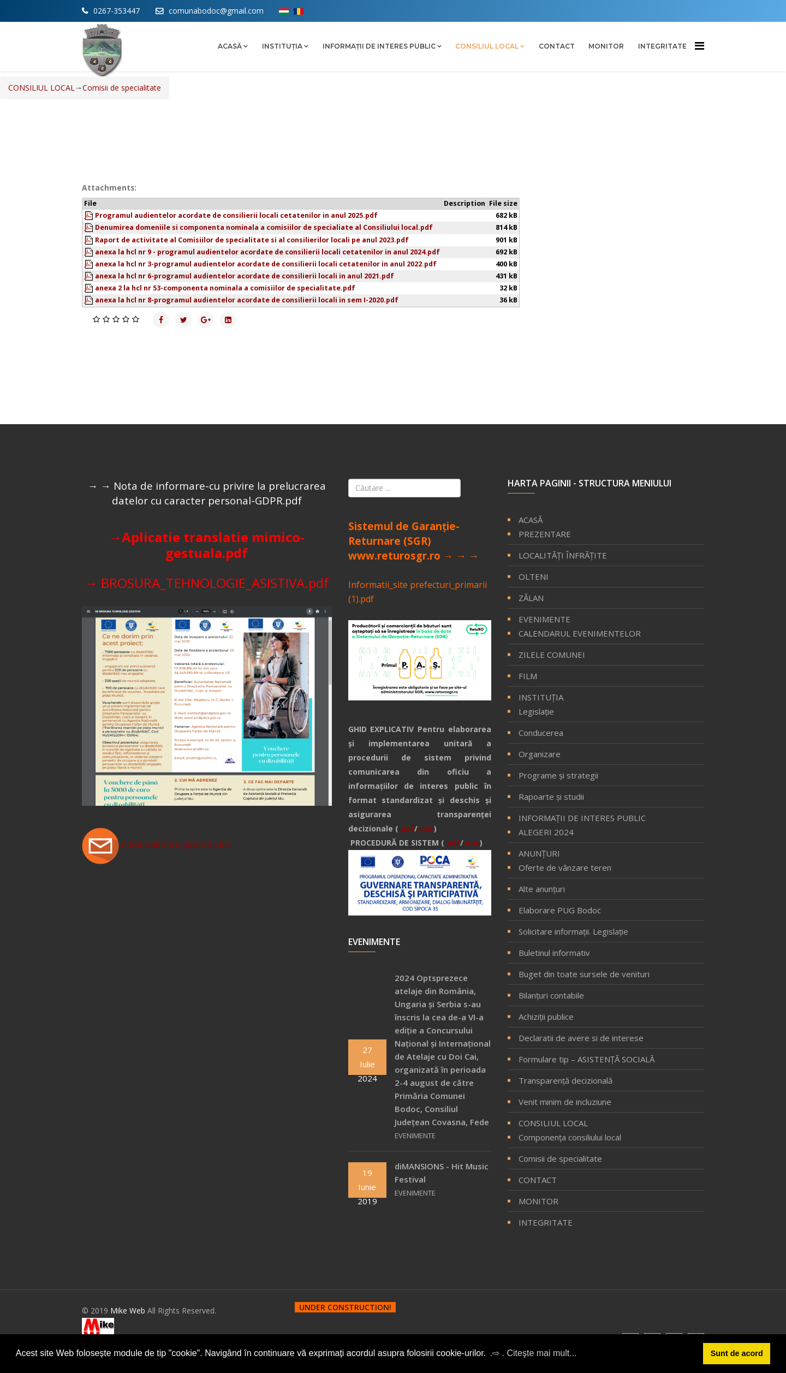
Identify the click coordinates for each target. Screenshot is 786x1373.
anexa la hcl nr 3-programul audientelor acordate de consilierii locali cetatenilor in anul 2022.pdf (266, 264)
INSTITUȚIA (282, 46)
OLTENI (534, 576)
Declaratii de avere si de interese (581, 1037)
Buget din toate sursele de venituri (584, 973)
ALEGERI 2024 (546, 832)
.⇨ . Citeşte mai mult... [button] (533, 1353)
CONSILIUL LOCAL (487, 46)
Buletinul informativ (554, 952)
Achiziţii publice (546, 1016)
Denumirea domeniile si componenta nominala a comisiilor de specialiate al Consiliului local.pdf (264, 227)
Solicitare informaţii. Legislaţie (573, 931)
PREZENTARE (545, 533)
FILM (528, 675)
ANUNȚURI (539, 853)
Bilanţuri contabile (551, 995)
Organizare (540, 753)
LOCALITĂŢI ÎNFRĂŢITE (563, 555)
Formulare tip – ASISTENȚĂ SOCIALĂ (586, 1059)
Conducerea (541, 732)
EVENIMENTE (544, 619)
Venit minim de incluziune (565, 1101)
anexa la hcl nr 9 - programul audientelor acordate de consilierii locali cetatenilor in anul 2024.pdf (267, 252)
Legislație (536, 711)
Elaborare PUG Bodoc (560, 910)
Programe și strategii (558, 775)
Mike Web (128, 1310)
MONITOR (606, 46)
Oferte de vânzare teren (565, 867)
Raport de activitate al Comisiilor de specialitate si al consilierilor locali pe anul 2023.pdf (252, 240)
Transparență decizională (565, 1080)
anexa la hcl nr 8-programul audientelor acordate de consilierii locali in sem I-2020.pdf (246, 300)
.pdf (406, 828)
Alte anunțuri (542, 888)
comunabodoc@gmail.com (216, 10)
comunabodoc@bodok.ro (156, 845)
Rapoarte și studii (551, 796)
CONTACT (557, 46)
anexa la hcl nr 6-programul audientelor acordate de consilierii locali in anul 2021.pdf (244, 276)
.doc (426, 828)
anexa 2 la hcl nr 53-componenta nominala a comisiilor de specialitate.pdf (225, 288)
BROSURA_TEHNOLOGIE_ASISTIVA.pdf (215, 583)
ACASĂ (230, 46)
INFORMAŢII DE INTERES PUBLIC (379, 46)
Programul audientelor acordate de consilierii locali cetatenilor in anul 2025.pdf (236, 215)
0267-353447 (116, 10)
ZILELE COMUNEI (552, 654)
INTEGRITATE (662, 46)
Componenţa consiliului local (570, 1137)
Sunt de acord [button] (737, 1353)
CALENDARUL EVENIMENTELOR (580, 633)
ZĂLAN (531, 597)
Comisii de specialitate (560, 1158)
